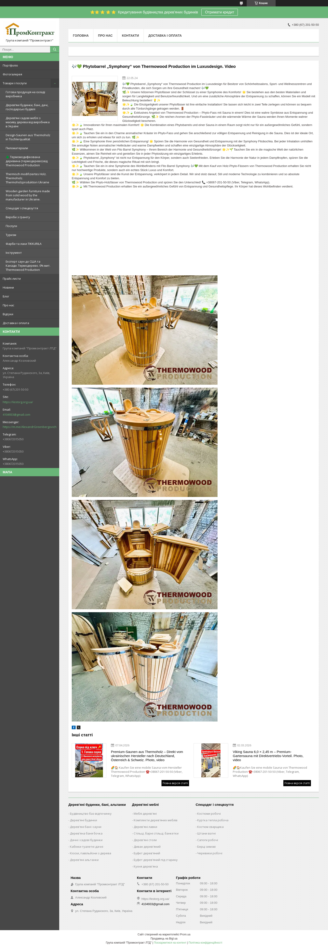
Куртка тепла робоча (212, 820)
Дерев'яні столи (145, 840)
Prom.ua (185, 934)
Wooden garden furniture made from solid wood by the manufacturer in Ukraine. (28, 195)
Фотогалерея (12, 74)
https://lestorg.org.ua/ (18, 402)
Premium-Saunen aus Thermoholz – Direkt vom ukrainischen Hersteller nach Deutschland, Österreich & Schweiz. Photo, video (147, 756)
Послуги (11, 226)
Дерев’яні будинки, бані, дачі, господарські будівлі (27, 107)
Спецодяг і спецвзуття (22, 208)
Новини (8, 287)
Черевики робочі (209, 853)
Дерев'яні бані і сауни (85, 827)
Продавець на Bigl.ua (164, 938)
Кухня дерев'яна (146, 866)
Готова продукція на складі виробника (25, 94)
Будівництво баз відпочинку (91, 813)
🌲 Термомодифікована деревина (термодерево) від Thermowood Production (27, 161)
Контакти (130, 35)
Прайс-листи (12, 278)
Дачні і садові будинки (86, 840)
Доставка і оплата (16, 323)
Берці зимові (206, 847)
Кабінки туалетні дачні (86, 847)
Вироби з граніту (18, 217)
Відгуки (8, 314)
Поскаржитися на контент (170, 942)
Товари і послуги (15, 83)
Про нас (8, 305)
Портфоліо (10, 65)
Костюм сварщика (210, 827)
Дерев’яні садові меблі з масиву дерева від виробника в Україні (28, 122)
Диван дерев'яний (147, 847)
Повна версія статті (175, 783)
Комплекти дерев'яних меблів (155, 820)
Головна (81, 35)
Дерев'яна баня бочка (86, 833)
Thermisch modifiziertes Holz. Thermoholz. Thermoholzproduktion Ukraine (27, 178)
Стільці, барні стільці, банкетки (156, 833)
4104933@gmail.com (16, 414)
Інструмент (14, 253)
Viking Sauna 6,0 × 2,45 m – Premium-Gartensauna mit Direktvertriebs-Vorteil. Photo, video (268, 756)
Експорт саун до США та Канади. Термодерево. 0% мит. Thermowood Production (28, 265)
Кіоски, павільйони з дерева (90, 853)
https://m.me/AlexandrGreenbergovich (29, 427)
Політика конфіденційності (205, 942)
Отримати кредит (219, 12)
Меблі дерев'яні (145, 813)
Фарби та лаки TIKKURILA (23, 244)
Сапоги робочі (207, 840)
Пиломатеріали (17, 148)
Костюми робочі (209, 813)
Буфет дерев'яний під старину (156, 860)
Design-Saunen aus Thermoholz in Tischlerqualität (28, 137)
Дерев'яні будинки (83, 820)
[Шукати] (54, 49)
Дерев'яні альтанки (84, 860)
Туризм (11, 235)
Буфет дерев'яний (147, 853)
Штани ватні (206, 833)
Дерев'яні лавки (145, 827)
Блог (6, 296)
